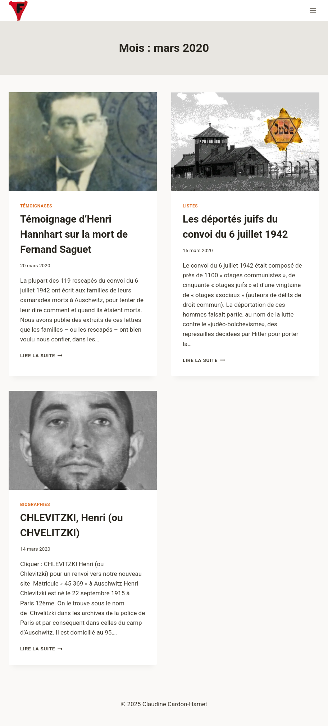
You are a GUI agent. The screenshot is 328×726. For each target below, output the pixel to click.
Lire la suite (41, 355)
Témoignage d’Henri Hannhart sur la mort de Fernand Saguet (74, 234)
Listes (190, 206)
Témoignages (36, 206)
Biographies (35, 504)
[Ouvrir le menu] (312, 10)
